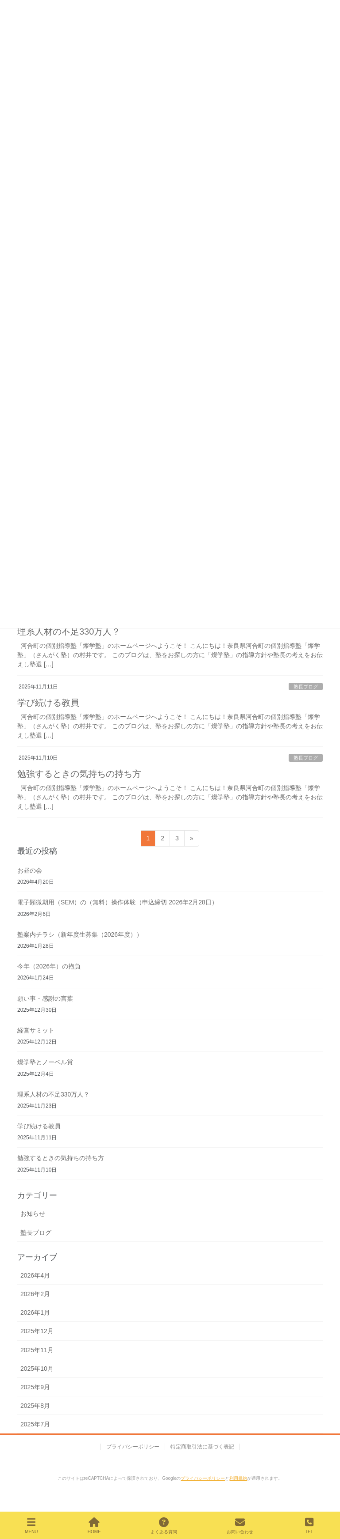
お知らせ (32, 1213)
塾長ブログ (306, 686)
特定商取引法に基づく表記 (202, 1447)
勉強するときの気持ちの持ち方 (79, 774)
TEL (309, 1525)
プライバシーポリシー (132, 1447)
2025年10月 (37, 1368)
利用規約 (238, 1478)
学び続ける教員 (48, 702)
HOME (94, 1525)
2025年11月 (37, 1350)
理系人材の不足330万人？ (68, 631)
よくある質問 (164, 1525)
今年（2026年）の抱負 (49, 966)
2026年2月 (35, 1293)
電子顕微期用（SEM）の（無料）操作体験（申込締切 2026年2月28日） (117, 902)
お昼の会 (29, 870)
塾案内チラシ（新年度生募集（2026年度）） (80, 934)
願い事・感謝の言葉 (45, 998)
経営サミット (35, 1030)
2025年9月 (35, 1387)
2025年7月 (35, 1424)
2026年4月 (35, 1275)
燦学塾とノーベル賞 (45, 1062)
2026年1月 (35, 1312)
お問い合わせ (240, 1525)
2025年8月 (35, 1405)
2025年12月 (37, 1331)
